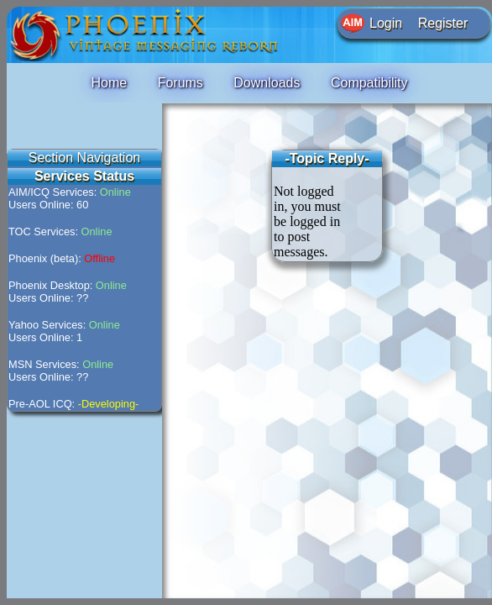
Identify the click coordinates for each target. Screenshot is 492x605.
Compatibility (369, 83)
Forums (180, 83)
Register (443, 23)
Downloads (266, 83)
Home (109, 83)
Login (385, 23)
